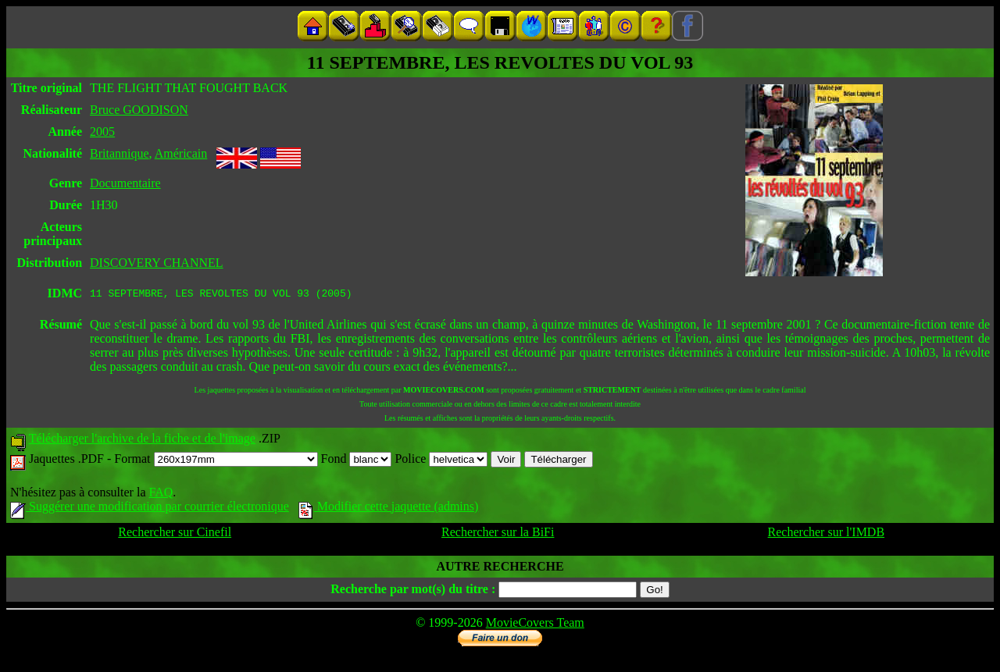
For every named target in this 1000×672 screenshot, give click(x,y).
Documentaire (125, 183)
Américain (181, 153)
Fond (356, 461)
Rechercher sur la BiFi (497, 534)
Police (441, 461)
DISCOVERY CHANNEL (156, 262)
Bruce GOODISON (139, 109)
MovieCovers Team (535, 624)
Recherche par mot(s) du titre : (412, 591)
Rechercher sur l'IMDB (826, 534)
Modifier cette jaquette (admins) (388, 508)
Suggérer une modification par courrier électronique (149, 508)
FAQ (160, 494)
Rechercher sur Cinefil (174, 534)
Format (215, 461)
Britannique (119, 153)
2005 (102, 131)
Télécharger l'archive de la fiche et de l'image (142, 440)
